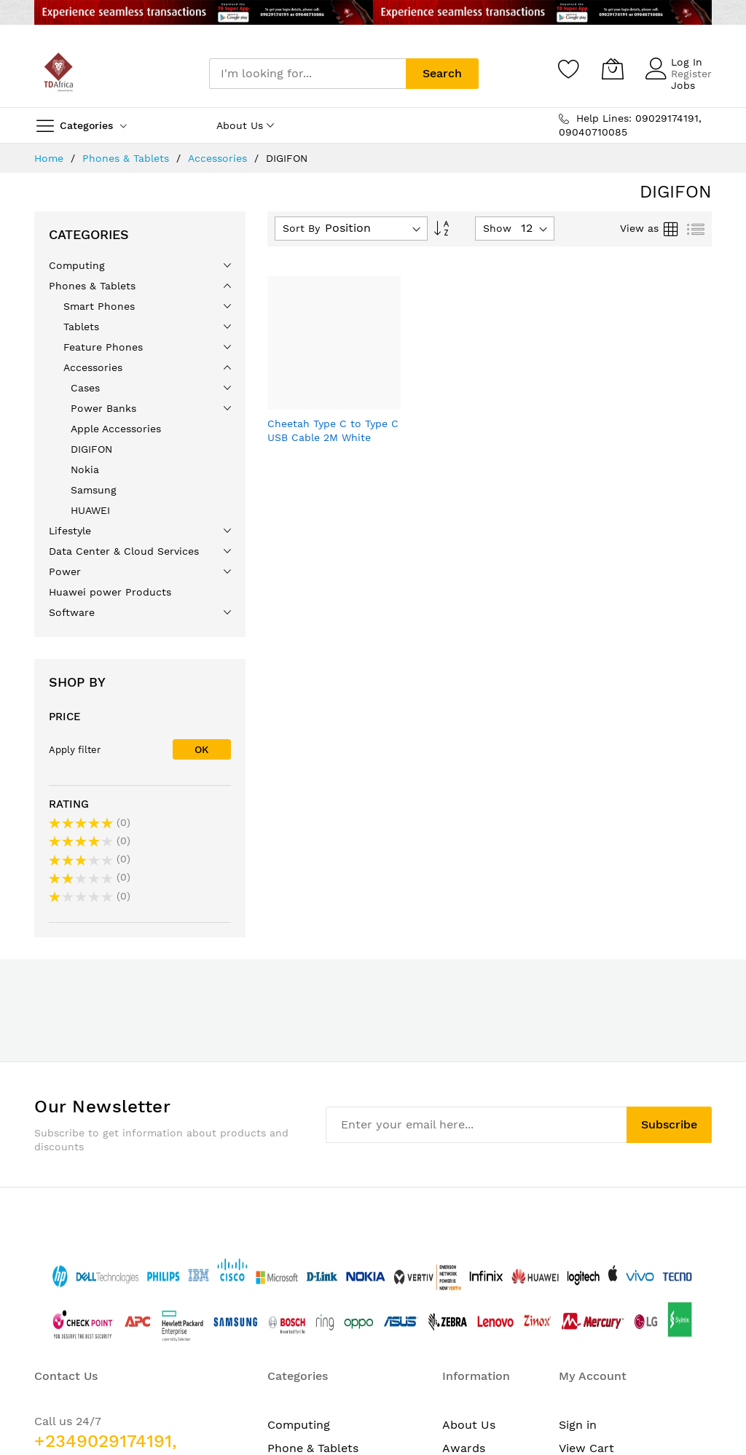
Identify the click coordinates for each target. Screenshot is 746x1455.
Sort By (301, 228)
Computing (298, 1201)
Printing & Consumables (335, 1334)
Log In (686, 62)
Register (691, 73)
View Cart (586, 1224)
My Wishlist (591, 1248)
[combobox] (307, 73)
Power (285, 1287)
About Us (468, 1201)
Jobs (683, 85)
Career (461, 1248)
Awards (463, 1224)
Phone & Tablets (312, 1224)
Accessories (219, 158)
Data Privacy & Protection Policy (483, 1287)
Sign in (578, 1201)
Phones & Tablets (127, 158)
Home (50, 158)
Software (293, 1310)
